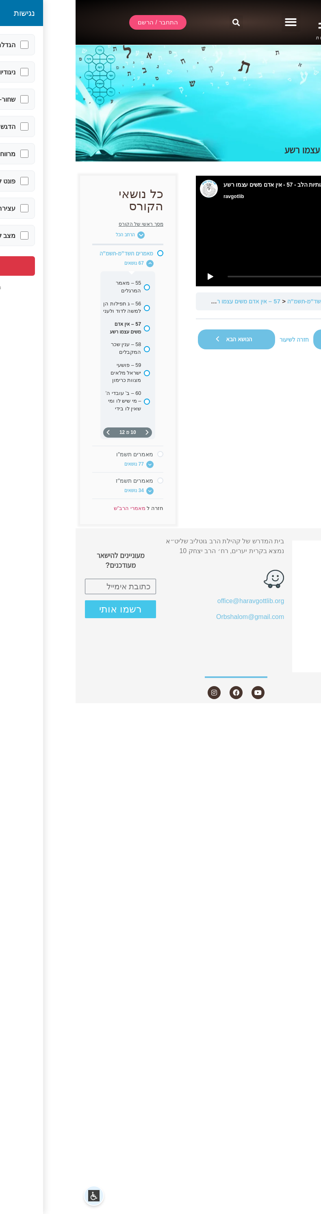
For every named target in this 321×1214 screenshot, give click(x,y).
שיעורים (289, 591)
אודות (292, 576)
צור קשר (287, 664)
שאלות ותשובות (282, 621)
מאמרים (292, 606)
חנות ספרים (283, 635)
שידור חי (292, 562)
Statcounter (304, 716)
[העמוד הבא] (32, 432)
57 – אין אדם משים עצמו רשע (169, 301)
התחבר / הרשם (282, 547)
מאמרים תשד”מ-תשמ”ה (240, 301)
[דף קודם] (71, 432)
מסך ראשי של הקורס (65, 224)
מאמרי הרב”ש (292, 301)
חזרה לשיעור (218, 339)
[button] (215, 22)
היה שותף (290, 650)
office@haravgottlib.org (175, 600)
